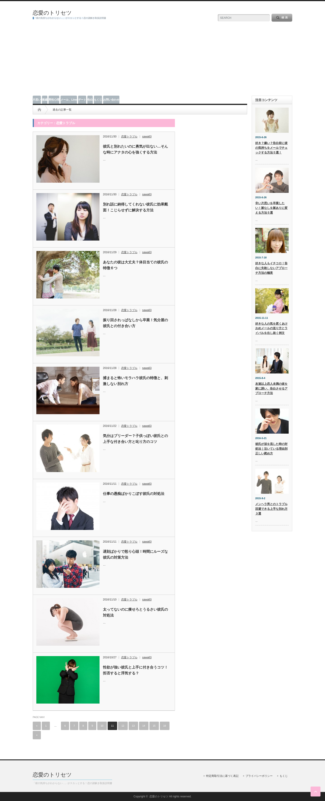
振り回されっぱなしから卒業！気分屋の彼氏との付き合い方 (135, 323)
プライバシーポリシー (259, 775)
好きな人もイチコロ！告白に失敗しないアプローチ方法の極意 (271, 268)
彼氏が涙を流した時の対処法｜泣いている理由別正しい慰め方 (271, 448)
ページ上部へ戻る (315, 791)
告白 (90, 99)
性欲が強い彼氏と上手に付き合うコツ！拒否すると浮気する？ (135, 670)
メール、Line (68, 99)
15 (154, 725)
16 (164, 725)
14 (143, 725)
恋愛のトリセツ (52, 13)
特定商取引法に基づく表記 (222, 775)
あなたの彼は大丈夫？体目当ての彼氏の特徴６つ (135, 265)
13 (133, 725)
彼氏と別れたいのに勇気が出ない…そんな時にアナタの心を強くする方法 (135, 149)
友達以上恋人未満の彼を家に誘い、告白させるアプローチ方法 (271, 388)
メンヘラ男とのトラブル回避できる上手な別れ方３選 (271, 508)
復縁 (44, 99)
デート (82, 99)
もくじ (98, 99)
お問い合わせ (111, 99)
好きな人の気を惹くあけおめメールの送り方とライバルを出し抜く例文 (271, 328)
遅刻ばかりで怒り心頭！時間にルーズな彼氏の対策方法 (135, 554)
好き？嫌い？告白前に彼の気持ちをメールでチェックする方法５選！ (271, 147)
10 (102, 725)
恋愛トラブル (129, 136)
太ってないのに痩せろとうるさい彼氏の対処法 (135, 612)
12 (122, 725)
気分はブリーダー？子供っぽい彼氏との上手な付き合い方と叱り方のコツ (135, 439)
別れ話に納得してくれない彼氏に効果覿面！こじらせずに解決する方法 (135, 207)
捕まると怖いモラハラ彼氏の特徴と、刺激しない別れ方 (135, 381)
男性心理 (54, 99)
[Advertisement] (162, 61)
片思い (37, 99)
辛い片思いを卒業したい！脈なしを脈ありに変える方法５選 (271, 207)
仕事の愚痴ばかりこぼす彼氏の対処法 (133, 494)
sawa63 (146, 136)
